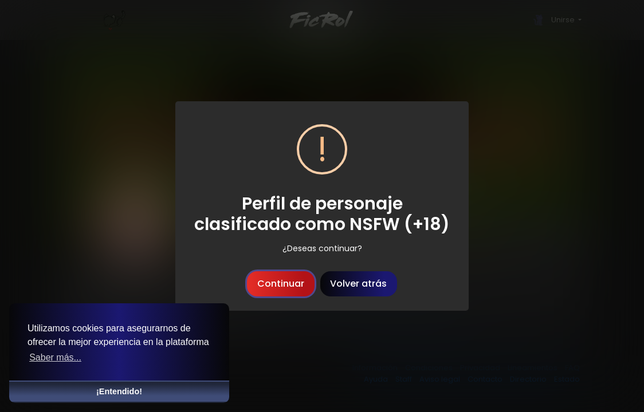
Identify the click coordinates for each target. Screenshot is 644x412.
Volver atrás (358, 283)
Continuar (280, 283)
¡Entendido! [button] (119, 391)
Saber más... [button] (55, 357)
